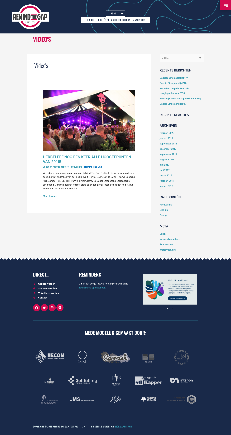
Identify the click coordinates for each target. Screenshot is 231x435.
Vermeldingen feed (170, 239)
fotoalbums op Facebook (92, 287)
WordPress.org (168, 249)
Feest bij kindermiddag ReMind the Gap (180, 98)
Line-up (164, 210)
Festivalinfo (76, 166)
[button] (167, 308)
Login (163, 233)
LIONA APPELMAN (123, 426)
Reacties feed (167, 244)
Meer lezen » (50, 196)
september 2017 (168, 154)
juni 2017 (164, 164)
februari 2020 (167, 133)
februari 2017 (167, 180)
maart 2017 (166, 175)
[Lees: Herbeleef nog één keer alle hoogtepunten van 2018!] (89, 120)
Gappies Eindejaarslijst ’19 (174, 78)
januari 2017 (166, 186)
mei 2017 (165, 170)
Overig (163, 215)
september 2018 (168, 143)
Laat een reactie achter (55, 166)
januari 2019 (166, 138)
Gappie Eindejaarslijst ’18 (173, 83)
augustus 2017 (167, 159)
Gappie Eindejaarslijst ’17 (173, 103)
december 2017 (168, 149)
